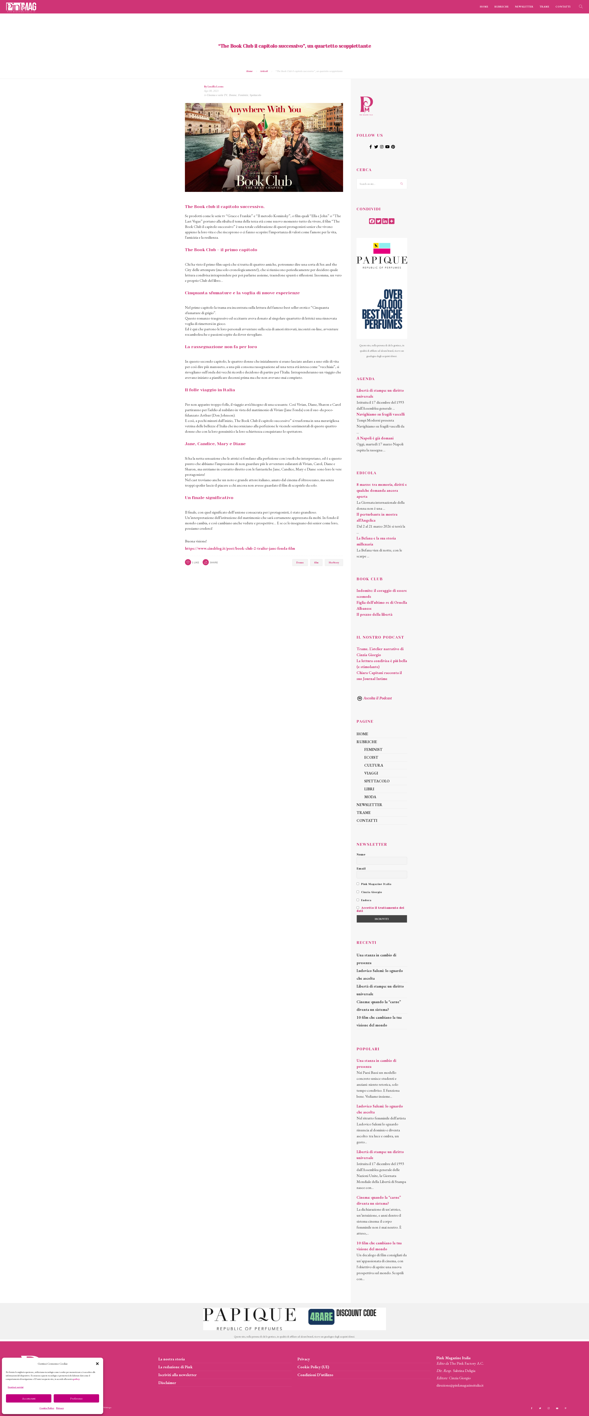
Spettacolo (255, 95)
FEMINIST (373, 749)
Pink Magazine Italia (374, 884)
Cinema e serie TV (217, 95)
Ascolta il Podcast (374, 698)
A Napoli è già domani (375, 438)
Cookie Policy (46, 1408)
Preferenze (76, 1398)
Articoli (264, 71)
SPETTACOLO (376, 781)
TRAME (544, 6)
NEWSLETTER (524, 6)
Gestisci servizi (15, 1387)
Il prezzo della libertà (374, 614)
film (316, 562)
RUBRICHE (502, 6)
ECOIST (371, 757)
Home (249, 71)
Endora (364, 900)
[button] (97, 1364)
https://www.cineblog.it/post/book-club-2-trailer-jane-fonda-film (240, 548)
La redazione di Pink (175, 1366)
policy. (76, 1379)
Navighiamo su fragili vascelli (381, 414)
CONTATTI (563, 6)
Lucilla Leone (216, 86)
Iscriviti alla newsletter (177, 1374)
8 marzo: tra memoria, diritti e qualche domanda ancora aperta (382, 490)
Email (361, 868)
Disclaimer (167, 1382)
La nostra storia (171, 1359)
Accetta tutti (28, 1398)
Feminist (243, 95)
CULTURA (373, 765)
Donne (232, 95)
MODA (370, 796)
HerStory (334, 562)
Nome (361, 854)
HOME (484, 6)
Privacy (60, 1408)
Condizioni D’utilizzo (315, 1374)
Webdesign (107, 1407)
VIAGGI (371, 773)
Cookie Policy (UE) (313, 1366)
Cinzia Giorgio (369, 892)
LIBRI (369, 788)
